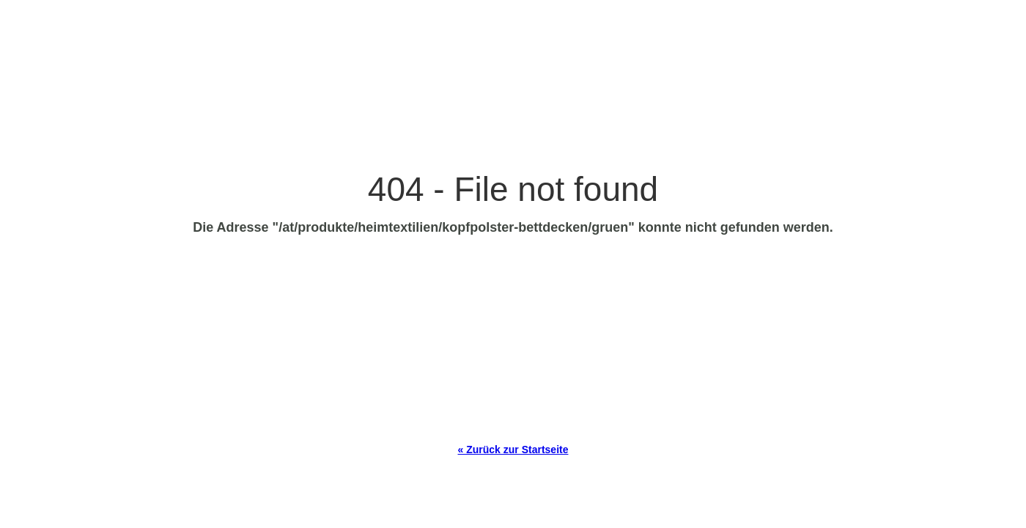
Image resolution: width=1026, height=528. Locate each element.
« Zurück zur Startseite (513, 449)
